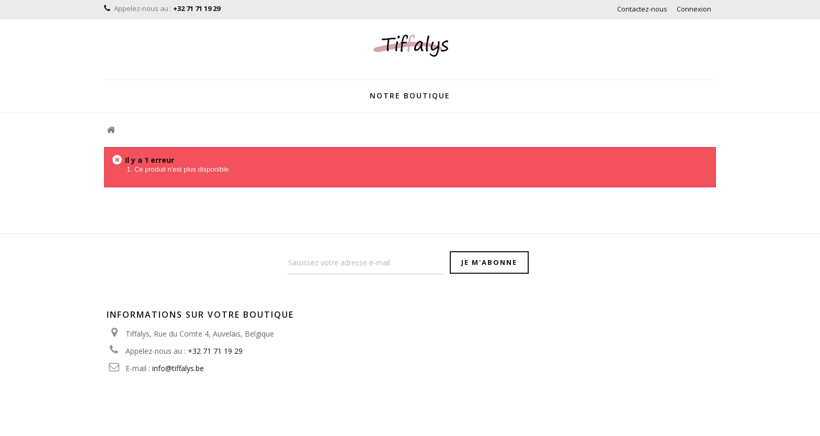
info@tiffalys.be (178, 368)
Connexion (694, 9)
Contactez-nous (642, 9)
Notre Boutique (410, 95)
